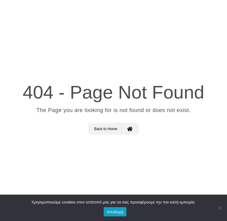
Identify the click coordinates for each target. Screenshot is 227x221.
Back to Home (113, 128)
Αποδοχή (115, 212)
